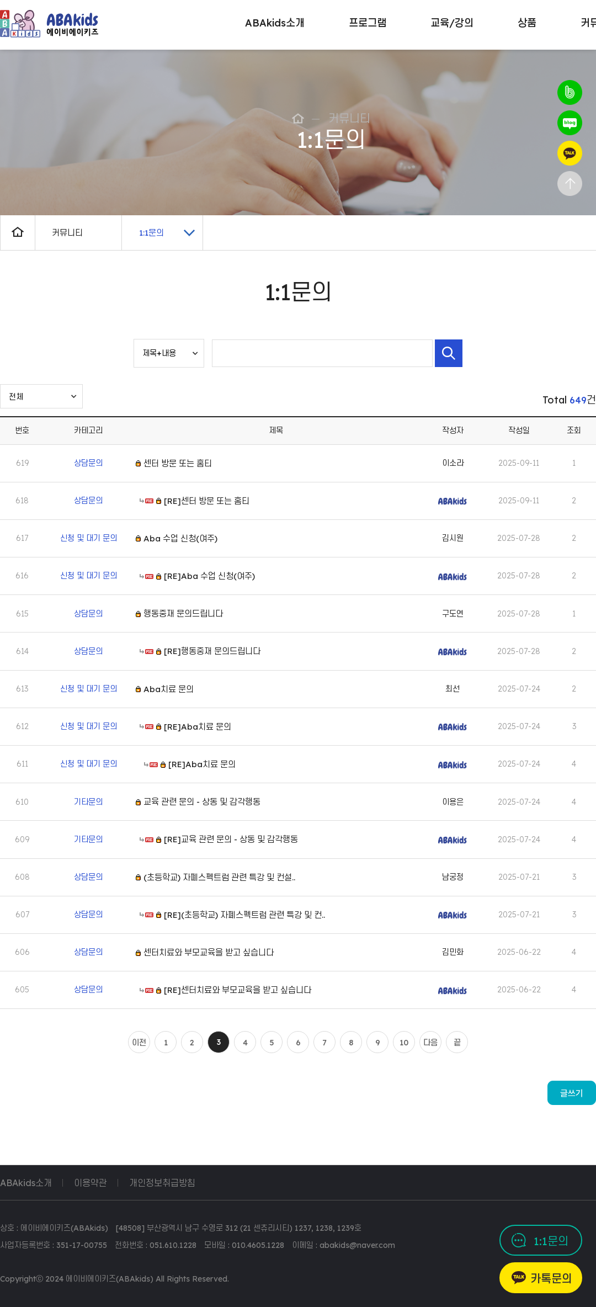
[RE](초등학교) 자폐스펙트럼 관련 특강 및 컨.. (244, 915)
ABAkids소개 (26, 1182)
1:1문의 (551, 1241)
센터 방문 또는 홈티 (177, 463)
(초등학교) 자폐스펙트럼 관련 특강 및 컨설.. (219, 877)
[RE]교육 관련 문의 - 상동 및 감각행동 (231, 839)
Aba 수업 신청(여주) (180, 538)
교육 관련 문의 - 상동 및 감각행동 (201, 801)
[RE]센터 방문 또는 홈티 (206, 501)
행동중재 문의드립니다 (183, 613)
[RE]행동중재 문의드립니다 (212, 651)
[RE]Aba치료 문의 (197, 726)
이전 (139, 1043)
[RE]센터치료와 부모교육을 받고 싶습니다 (237, 990)
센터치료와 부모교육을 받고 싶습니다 (208, 952)
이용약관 (90, 1182)
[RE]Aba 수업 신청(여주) (209, 576)
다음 (430, 1043)
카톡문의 (551, 1278)
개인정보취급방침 (162, 1182)
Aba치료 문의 (168, 689)
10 (404, 1043)
